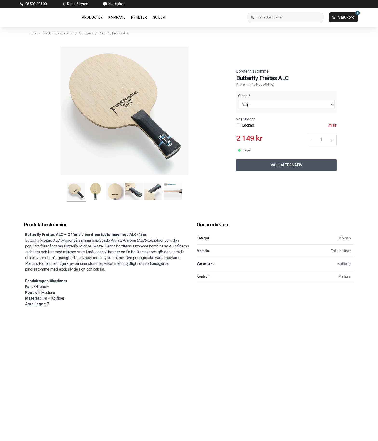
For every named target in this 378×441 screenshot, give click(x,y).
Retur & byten (77, 4)
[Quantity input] (321, 140)
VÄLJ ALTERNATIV (286, 165)
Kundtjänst (116, 4)
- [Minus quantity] (311, 140)
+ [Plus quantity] (331, 140)
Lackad (248, 125)
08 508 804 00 (36, 4)
